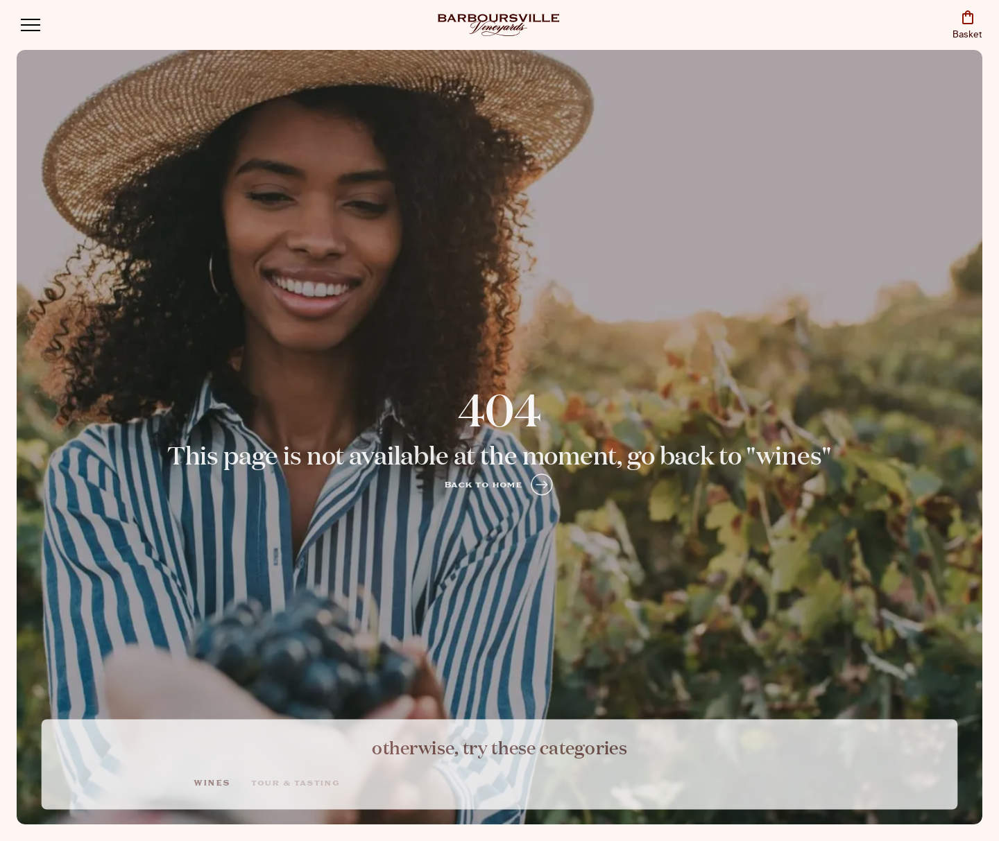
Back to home (499, 484)
